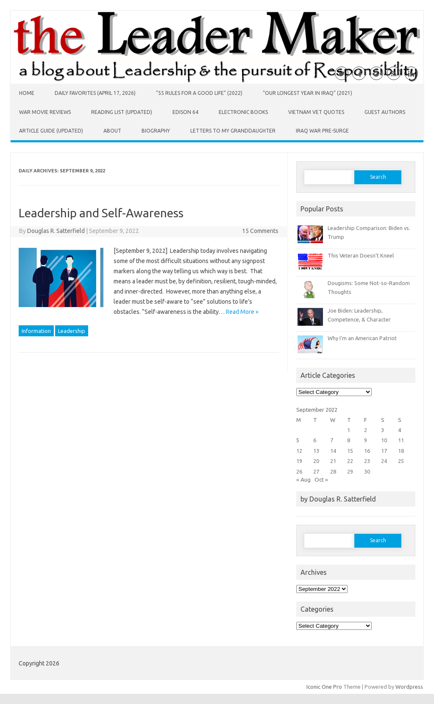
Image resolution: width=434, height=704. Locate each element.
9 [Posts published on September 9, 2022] (365, 440)
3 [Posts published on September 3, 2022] (382, 430)
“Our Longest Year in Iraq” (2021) (307, 93)
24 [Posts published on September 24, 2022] (384, 461)
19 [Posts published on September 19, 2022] (299, 461)
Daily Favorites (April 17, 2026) (95, 93)
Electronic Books (243, 112)
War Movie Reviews (45, 112)
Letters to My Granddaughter (232, 130)
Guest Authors (384, 112)
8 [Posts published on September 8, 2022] (348, 440)
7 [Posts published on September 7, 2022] (331, 440)
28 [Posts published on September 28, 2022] (333, 471)
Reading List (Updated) (121, 112)
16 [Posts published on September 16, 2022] (367, 451)
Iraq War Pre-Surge (322, 130)
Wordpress (409, 687)
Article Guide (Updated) (51, 130)
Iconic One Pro (324, 687)
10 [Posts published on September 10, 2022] (384, 440)
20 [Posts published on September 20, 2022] (316, 461)
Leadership (71, 331)
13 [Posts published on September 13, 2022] (316, 451)
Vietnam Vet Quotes (316, 112)
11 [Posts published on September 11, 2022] (401, 440)
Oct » (321, 479)
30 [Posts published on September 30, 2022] (367, 471)
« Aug (303, 479)
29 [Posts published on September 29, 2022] (350, 471)
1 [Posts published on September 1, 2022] (348, 430)
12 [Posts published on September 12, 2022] (299, 451)
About (112, 130)
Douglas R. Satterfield (56, 230)
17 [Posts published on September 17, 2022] (384, 451)
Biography (156, 130)
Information (36, 331)
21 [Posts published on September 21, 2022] (333, 461)
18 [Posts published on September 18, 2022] (401, 451)
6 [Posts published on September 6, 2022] (314, 440)
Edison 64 (185, 112)
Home (26, 93)
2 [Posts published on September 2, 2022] (365, 430)
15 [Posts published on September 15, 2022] (350, 451)
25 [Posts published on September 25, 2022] (401, 461)
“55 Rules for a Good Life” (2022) (199, 93)
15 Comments (260, 230)
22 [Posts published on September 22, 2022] (350, 461)
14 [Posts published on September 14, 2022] (333, 451)
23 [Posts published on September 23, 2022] (367, 461)
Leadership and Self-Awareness (101, 212)
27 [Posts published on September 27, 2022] (316, 471)
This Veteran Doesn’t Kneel (361, 255)
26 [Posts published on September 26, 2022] (299, 471)
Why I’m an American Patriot (362, 338)
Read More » (242, 311)
